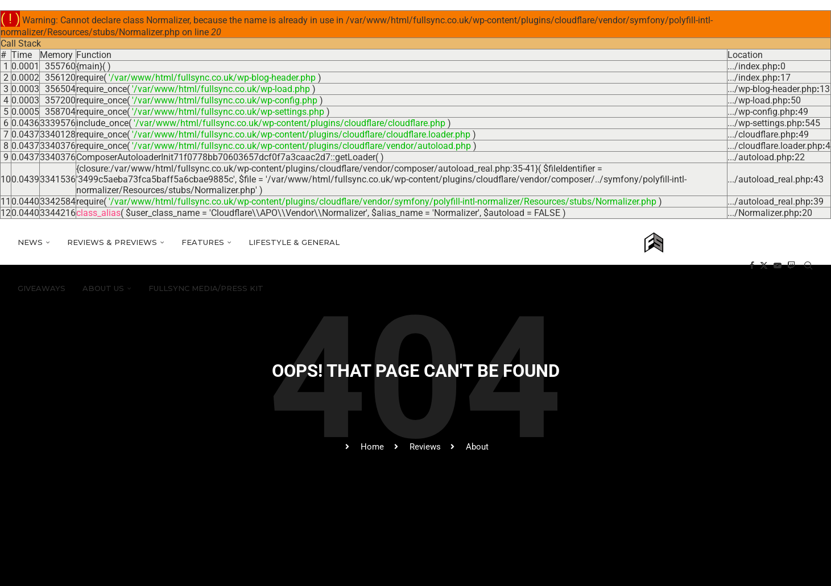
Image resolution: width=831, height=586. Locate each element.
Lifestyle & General (294, 242)
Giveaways (41, 288)
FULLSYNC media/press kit (205, 288)
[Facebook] (752, 265)
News (30, 242)
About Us (103, 288)
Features (202, 242)
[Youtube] (778, 265)
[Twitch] (791, 265)
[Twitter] (764, 265)
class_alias (98, 212)
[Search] (808, 265)
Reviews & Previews (112, 242)
